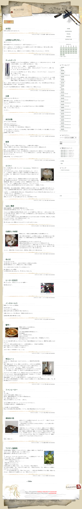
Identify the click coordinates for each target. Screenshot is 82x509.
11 (67, 75)
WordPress (39, 491)
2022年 (62, 67)
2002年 (62, 129)
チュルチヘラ (11, 60)
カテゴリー (62, 137)
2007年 (62, 113)
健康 (45, 442)
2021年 (62, 70)
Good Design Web (52, 493)
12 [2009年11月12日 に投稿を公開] (70, 49)
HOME (68, 28)
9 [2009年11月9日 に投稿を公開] (63, 49)
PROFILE (68, 36)
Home (8, 22)
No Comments (52, 34)
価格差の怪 (10, 418)
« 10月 (61, 56)
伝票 (7, 96)
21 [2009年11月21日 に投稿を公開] (75, 51)
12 (69, 75)
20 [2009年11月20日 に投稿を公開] (73, 51)
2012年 (62, 98)
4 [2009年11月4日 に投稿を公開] (68, 47)
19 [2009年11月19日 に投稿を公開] (70, 51)
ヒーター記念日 (12, 280)
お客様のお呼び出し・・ (15, 40)
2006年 (62, 116)
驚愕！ (8, 325)
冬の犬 (8, 259)
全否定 (8, 29)
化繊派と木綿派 (12, 231)
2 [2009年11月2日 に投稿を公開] (63, 47)
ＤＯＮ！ (9, 166)
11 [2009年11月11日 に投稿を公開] (68, 49)
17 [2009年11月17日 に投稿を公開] (66, 51)
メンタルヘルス (12, 303)
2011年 (62, 101)
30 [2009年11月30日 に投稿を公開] (63, 54)
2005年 (62, 120)
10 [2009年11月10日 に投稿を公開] (66, 49)
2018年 (62, 79)
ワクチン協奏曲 (12, 448)
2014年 (62, 92)
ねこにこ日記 (19, 9)
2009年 (62, 107)
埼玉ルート (10, 359)
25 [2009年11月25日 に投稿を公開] (68, 53)
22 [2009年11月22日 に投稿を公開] (61, 53)
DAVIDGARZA (68, 31)
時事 (47, 442)
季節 (44, 225)
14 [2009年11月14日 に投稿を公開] (75, 49)
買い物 (46, 384)
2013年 (62, 95)
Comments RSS (53, 491)
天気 (45, 412)
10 (61, 68)
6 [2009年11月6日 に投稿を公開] (73, 47)
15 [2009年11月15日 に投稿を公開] (61, 51)
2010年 (62, 104)
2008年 (62, 110)
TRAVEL (69, 34)
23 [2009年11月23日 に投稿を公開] (63, 53)
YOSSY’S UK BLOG (65, 170)
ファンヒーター (12, 390)
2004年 (62, 123)
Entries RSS (45, 491)
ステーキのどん (26, 168)
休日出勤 (9, 119)
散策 (7, 142)
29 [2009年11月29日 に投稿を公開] (61, 54)
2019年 (62, 76)
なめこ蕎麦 (10, 206)
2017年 (62, 82)
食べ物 (46, 90)
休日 (47, 160)
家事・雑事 (45, 34)
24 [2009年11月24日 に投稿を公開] (66, 53)
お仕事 (43, 90)
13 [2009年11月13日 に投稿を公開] (73, 49)
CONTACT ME (68, 39)
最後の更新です (64, 150)
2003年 (62, 126)
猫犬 (47, 253)
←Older (29, 481)
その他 (46, 54)
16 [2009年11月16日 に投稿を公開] (63, 51)
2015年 (62, 89)
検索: (61, 141)
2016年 (62, 85)
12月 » (64, 56)
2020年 (62, 73)
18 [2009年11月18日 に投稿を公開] (68, 51)
